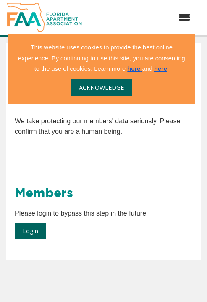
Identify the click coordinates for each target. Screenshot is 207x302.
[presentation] (78, 157)
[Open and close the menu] (140, 17)
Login (30, 231)
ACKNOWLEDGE (101, 87)
